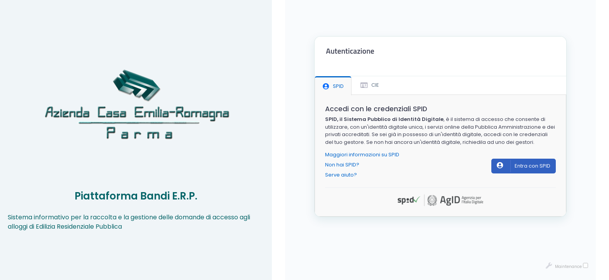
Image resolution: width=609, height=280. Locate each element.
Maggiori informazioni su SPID (362, 154)
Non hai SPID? (342, 164)
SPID (333, 86)
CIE (369, 85)
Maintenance (567, 266)
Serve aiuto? (341, 174)
